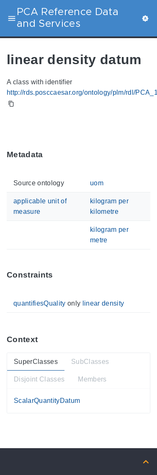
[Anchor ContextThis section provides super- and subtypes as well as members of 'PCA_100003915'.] (44, 339)
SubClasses (90, 361)
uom (96, 183)
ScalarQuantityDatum (47, 400)
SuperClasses (36, 361)
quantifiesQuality (39, 303)
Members (92, 379)
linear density (103, 303)
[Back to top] (146, 461)
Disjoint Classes (39, 379)
